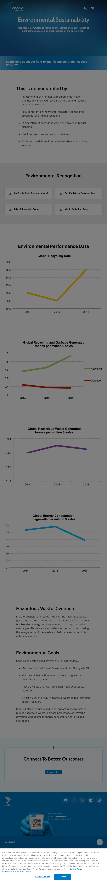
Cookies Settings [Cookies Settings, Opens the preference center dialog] (42, 877)
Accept (62, 877)
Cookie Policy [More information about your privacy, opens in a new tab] (76, 869)
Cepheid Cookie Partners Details (16, 871)
